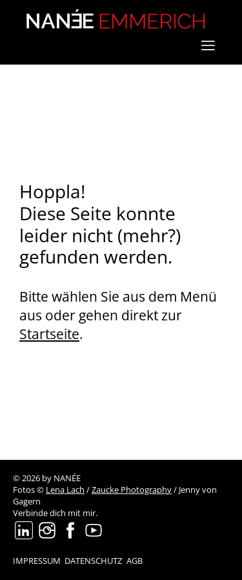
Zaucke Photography (132, 489)
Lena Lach (65, 489)
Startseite (49, 334)
